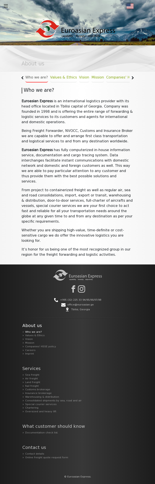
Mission (97, 77)
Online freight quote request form (46, 457)
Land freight (32, 382)
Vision (84, 77)
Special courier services (40, 404)
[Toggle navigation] (5, 6)
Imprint (29, 354)
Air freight (31, 378)
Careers (30, 350)
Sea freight (32, 375)
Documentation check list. (41, 432)
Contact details (34, 454)
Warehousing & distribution (42, 397)
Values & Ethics (63, 77)
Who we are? (36, 77)
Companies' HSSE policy (127, 77)
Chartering (31, 408)
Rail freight (32, 386)
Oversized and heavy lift (40, 411)
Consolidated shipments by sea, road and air (53, 400)
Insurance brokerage (38, 393)
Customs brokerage (37, 389)
